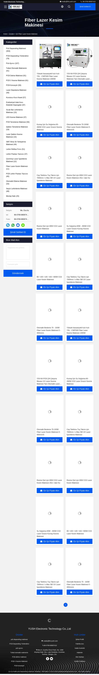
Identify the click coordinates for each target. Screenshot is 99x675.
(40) (17, 175)
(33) (16, 182)
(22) (16, 160)
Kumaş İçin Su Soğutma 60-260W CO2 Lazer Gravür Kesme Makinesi (49, 127)
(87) (15, 103)
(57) (16, 97)
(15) (14, 111)
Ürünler (11, 34)
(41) (16, 69)
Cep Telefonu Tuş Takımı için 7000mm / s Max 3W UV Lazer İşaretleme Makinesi (49, 178)
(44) (16, 143)
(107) (12, 63)
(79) (17, 57)
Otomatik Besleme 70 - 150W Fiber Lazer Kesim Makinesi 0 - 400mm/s (49, 330)
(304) (16, 50)
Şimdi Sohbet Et (84, 7)
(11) (17, 167)
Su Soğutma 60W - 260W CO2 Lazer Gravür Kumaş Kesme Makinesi (79, 229)
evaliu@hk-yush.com (68, 1)
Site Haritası (80, 658)
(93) (13, 85)
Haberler (80, 654)
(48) (16, 190)
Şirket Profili (80, 640)
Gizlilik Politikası (79, 662)
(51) (15, 149)
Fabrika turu (80, 645)
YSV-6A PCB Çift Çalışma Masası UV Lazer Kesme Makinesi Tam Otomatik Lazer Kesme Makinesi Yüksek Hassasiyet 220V (78, 79)
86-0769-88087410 (88, 1)
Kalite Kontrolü (80, 649)
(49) (16, 91)
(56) (18, 122)
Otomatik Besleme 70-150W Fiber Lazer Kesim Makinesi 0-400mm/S (78, 127)
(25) (12, 196)
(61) (16, 76)
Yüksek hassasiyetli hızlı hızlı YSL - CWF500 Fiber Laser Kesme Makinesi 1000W (48, 76)
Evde (5, 34)
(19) (17, 128)
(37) (16, 117)
